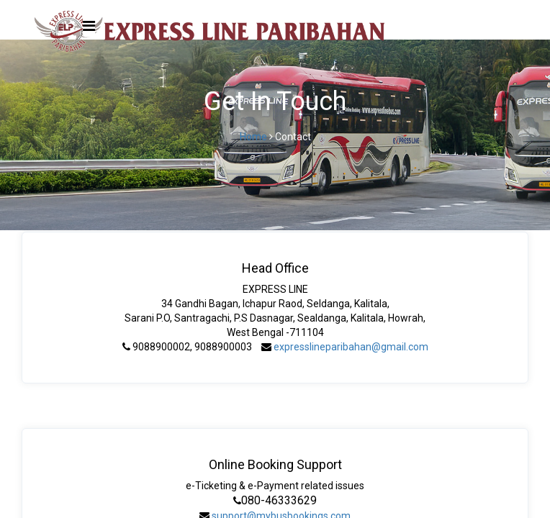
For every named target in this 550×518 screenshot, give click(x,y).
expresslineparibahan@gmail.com (351, 347)
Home (253, 136)
